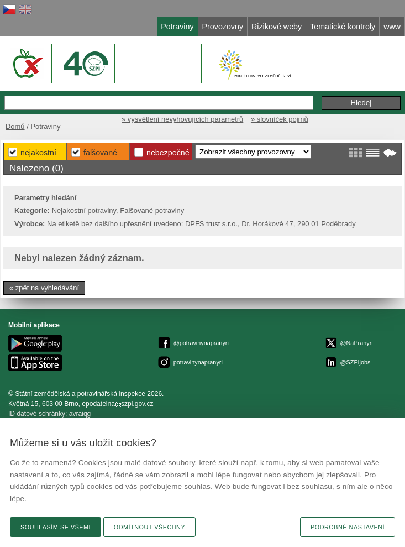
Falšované (100, 152)
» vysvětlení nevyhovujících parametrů (182, 119)
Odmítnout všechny (149, 527)
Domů (15, 126)
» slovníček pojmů (279, 119)
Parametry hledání (45, 198)
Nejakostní (38, 152)
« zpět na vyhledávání (44, 288)
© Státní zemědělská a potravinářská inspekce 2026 (85, 394)
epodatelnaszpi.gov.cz (117, 404)
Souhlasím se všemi (55, 527)
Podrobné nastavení (348, 527)
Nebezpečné (168, 152)
